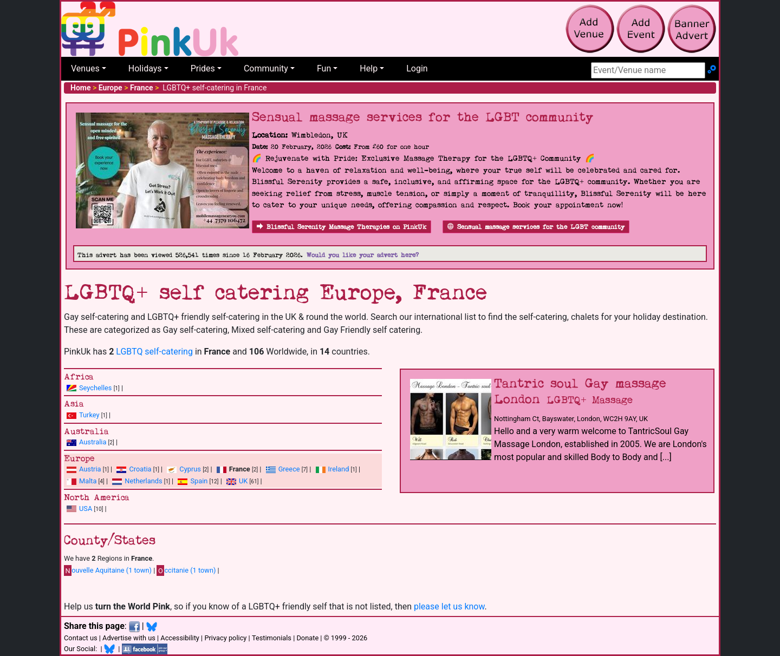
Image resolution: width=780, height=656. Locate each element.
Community (266, 68)
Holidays (145, 68)
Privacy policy (225, 638)
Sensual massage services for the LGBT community (536, 227)
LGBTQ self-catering (154, 351)
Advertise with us (128, 638)
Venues (85, 68)
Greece (289, 469)
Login (416, 68)
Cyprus (190, 469)
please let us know (449, 606)
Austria (90, 469)
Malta (87, 481)
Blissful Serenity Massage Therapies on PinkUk (341, 227)
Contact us (81, 638)
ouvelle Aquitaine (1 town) (108, 570)
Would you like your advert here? (363, 255)
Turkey (89, 415)
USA (85, 508)
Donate (307, 638)
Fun (324, 68)
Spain (198, 481)
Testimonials (271, 638)
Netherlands (143, 481)
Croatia (140, 469)
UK (243, 481)
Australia (92, 442)
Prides (203, 68)
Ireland (338, 469)
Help (369, 68)
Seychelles (95, 388)
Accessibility (179, 638)
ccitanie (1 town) (186, 570)
